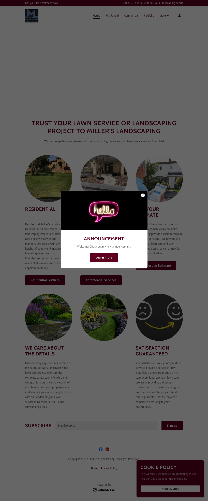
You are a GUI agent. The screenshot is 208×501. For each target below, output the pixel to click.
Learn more (104, 257)
